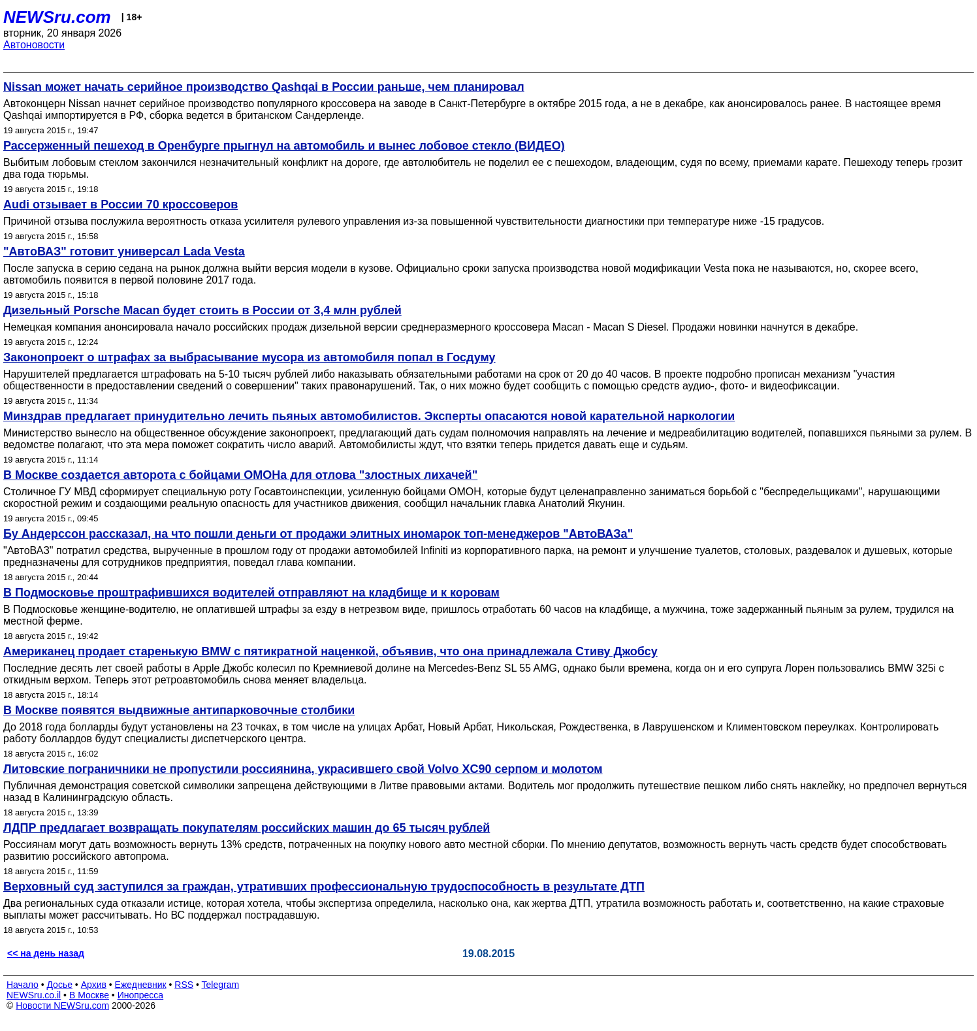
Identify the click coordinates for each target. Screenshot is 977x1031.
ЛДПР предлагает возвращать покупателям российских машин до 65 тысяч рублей (246, 827)
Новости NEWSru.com (62, 1005)
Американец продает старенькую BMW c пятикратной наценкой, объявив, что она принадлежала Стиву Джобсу (330, 651)
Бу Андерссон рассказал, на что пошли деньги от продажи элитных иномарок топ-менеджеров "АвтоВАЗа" (318, 533)
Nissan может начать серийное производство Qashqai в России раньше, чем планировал (263, 86)
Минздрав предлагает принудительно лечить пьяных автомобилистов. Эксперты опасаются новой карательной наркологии (369, 416)
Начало (23, 984)
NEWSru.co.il (34, 995)
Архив (93, 984)
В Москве (89, 995)
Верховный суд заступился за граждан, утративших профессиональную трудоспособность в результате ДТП (324, 886)
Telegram (221, 984)
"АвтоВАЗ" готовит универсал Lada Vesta (124, 251)
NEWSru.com (57, 17)
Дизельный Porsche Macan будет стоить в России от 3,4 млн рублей (202, 310)
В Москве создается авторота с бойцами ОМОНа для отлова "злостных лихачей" (240, 475)
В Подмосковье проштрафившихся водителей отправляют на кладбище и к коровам (251, 592)
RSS (183, 984)
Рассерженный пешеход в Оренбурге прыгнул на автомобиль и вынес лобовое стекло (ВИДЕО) (284, 145)
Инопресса (141, 995)
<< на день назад (45, 953)
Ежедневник (141, 984)
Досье (59, 984)
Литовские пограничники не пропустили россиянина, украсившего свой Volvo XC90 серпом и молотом (303, 769)
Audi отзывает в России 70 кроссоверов (120, 204)
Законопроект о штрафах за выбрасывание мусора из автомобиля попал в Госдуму (249, 357)
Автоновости (34, 44)
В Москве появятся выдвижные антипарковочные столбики (179, 710)
